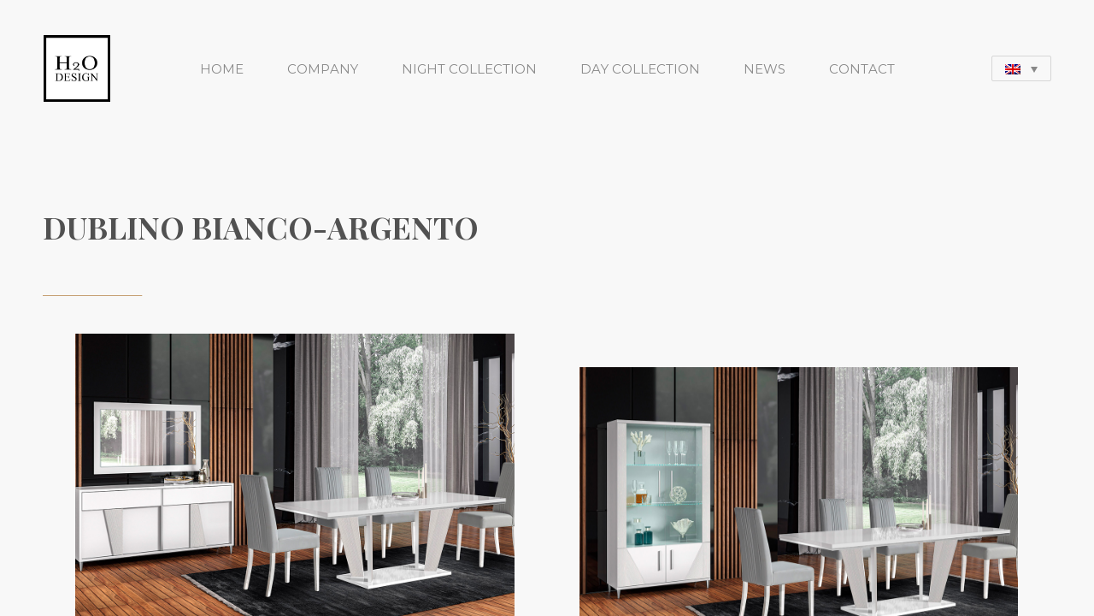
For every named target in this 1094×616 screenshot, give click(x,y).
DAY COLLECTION (640, 69)
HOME (222, 69)
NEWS (764, 69)
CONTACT (862, 69)
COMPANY (322, 69)
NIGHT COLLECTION (469, 69)
